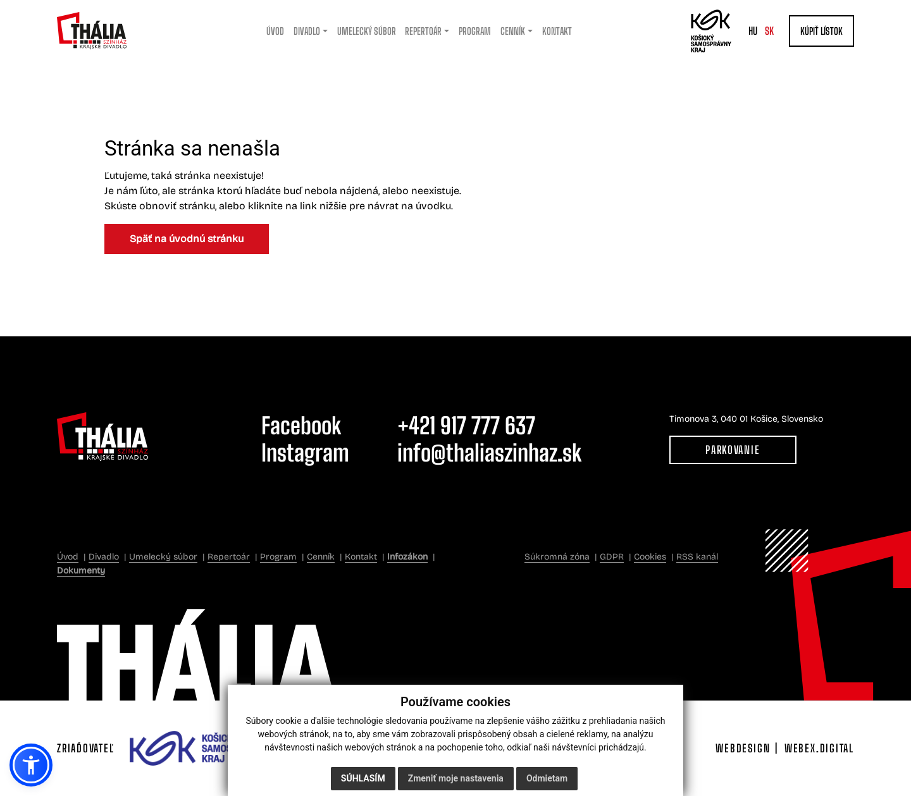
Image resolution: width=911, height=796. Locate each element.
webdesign (743, 748)
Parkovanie (732, 449)
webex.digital (819, 748)
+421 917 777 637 (466, 425)
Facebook (301, 425)
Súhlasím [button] (363, 778)
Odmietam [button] (546, 778)
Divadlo (104, 556)
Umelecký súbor (163, 556)
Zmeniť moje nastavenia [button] (456, 778)
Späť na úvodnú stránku (187, 239)
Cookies (650, 556)
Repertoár (229, 556)
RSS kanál (697, 556)
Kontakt (361, 556)
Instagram (305, 453)
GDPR (612, 556)
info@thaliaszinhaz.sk (489, 453)
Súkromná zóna (557, 556)
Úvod (67, 556)
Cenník (321, 556)
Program (278, 556)
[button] (31, 765)
